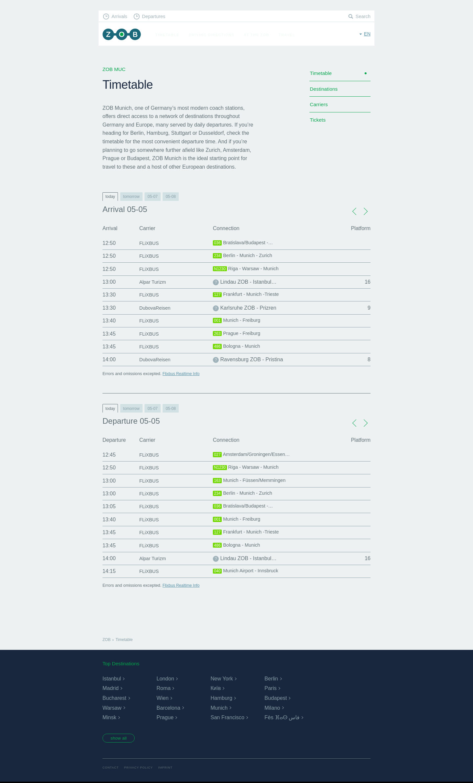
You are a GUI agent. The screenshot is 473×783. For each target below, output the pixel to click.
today (110, 196)
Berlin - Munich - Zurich (245, 256)
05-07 (152, 196)
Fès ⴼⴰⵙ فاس (282, 717)
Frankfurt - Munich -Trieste (249, 295)
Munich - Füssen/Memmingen (252, 481)
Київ (216, 688)
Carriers (319, 107)
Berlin (271, 678)
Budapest (275, 698)
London (165, 678)
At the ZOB (259, 35)
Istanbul (111, 678)
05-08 (171, 196)
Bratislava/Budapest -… (246, 243)
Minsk (109, 717)
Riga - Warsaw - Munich (248, 269)
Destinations (324, 90)
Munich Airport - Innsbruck (248, 571)
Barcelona (168, 708)
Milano (272, 708)
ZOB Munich (122, 35)
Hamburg (221, 698)
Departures (156, 16)
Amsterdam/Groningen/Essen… (255, 455)
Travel (289, 35)
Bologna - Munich (238, 347)
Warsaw (111, 708)
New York (222, 678)
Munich (219, 708)
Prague (164, 717)
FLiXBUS (150, 243)
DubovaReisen (156, 308)
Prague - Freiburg (238, 334)
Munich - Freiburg (238, 321)
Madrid (110, 688)
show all (120, 738)
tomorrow (131, 196)
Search (363, 16)
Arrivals (120, 16)
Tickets (318, 124)
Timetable (170, 35)
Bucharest (114, 698)
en (367, 34)
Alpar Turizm (154, 282)
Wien (162, 698)
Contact (111, 769)
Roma (163, 688)
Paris (270, 688)
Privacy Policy (140, 769)
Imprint (168, 769)
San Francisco (227, 717)
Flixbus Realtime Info (182, 373)
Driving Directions (214, 35)
